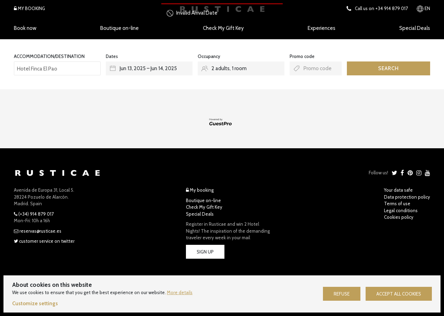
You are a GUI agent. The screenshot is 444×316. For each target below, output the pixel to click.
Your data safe (398, 190)
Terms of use (397, 203)
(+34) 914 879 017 (34, 214)
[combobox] (57, 68)
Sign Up (205, 252)
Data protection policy (407, 197)
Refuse (342, 294)
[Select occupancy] (241, 68)
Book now (25, 28)
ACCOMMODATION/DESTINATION (49, 56)
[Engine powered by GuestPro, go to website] (222, 122)
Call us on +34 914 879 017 (377, 8)
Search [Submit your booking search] (388, 68)
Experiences (321, 28)
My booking (200, 190)
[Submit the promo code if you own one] (316, 68)
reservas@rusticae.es (37, 231)
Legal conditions (401, 210)
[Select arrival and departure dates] (149, 68)
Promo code (302, 56)
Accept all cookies (398, 294)
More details (180, 292)
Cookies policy (398, 217)
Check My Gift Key (223, 28)
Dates (112, 56)
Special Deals (414, 28)
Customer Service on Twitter (44, 241)
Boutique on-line (119, 28)
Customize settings (35, 303)
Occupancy (209, 56)
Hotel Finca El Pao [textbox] (37, 69)
